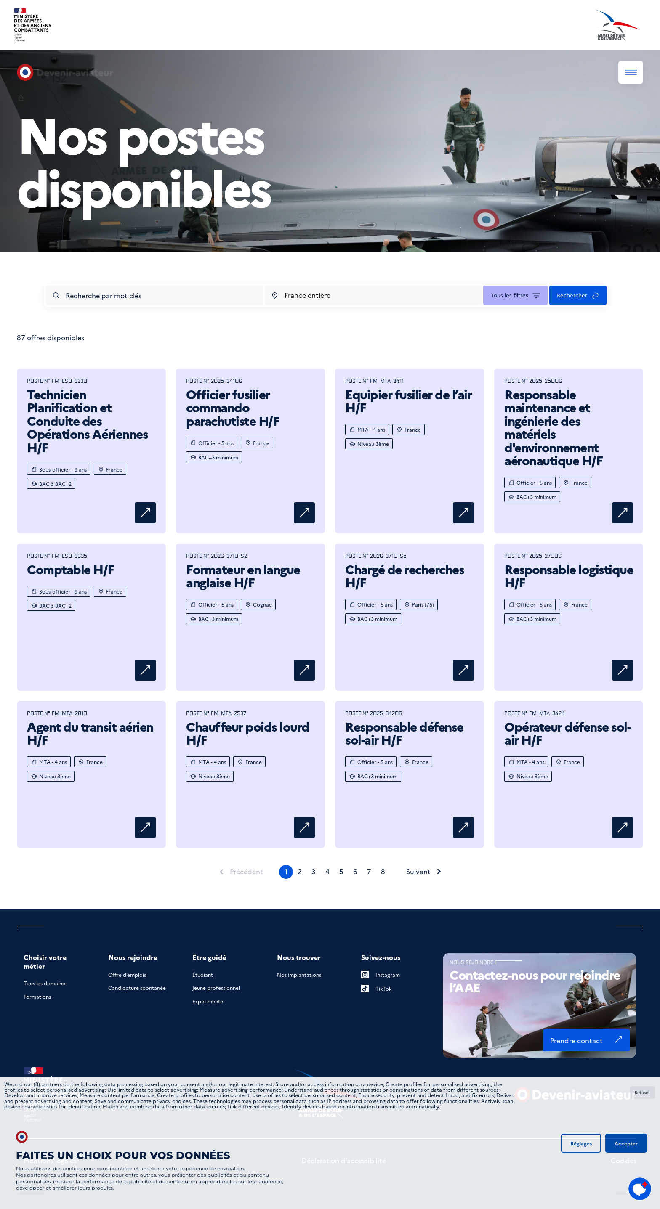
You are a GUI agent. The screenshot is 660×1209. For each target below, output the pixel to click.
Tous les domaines (45, 982)
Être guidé (209, 957)
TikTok (376, 988)
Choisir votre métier (45, 961)
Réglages (581, 1143)
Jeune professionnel (216, 987)
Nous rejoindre (132, 957)
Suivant (418, 871)
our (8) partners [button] (43, 1083)
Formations (37, 996)
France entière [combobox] (307, 295)
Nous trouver (299, 957)
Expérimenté (207, 1001)
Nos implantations (299, 974)
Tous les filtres (509, 295)
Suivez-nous (380, 957)
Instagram (380, 974)
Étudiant (202, 974)
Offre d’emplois (127, 974)
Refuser (642, 1092)
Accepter (626, 1143)
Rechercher (572, 295)
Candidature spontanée (137, 987)
